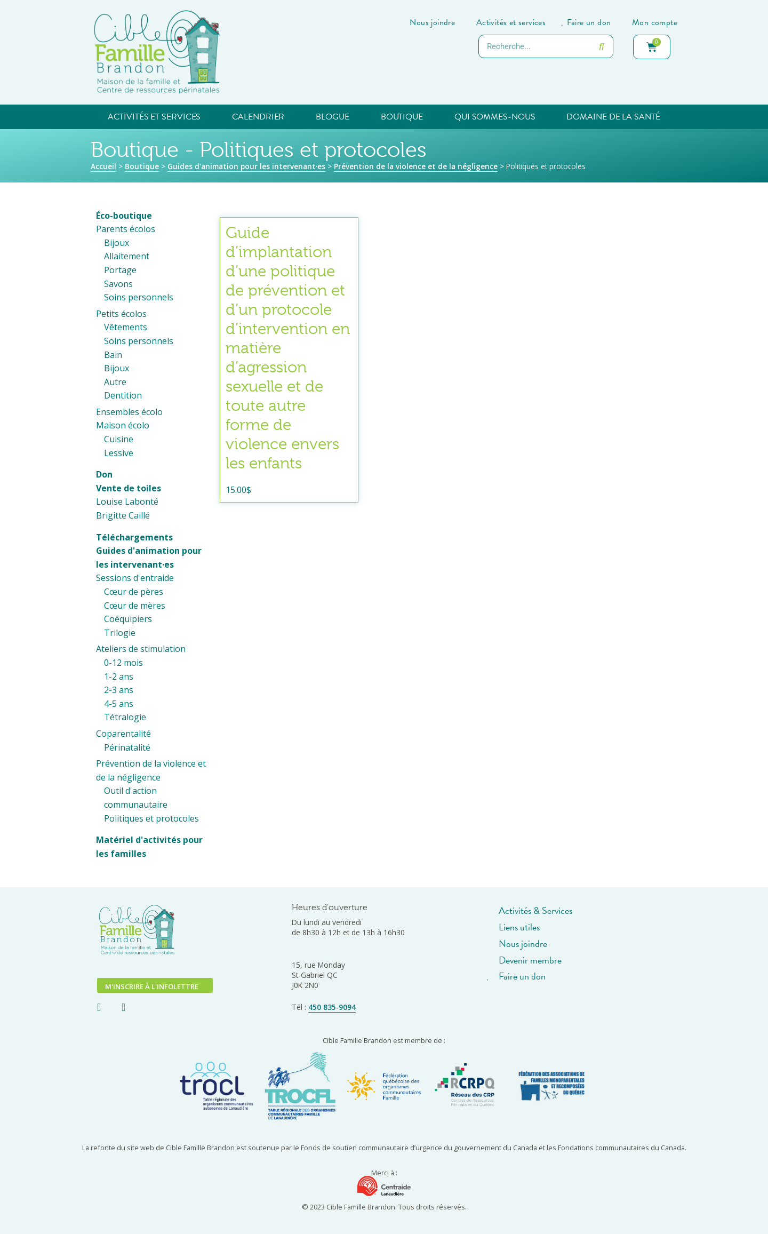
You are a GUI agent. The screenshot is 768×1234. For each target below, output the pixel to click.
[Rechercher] (601, 46)
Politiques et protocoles (151, 818)
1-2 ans (118, 676)
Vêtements (125, 327)
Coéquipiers (128, 619)
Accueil (103, 166)
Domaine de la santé (613, 116)
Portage (120, 270)
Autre (115, 382)
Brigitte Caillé (123, 515)
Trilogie (119, 633)
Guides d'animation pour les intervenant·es (246, 166)
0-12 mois (123, 662)
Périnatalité (127, 747)
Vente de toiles (128, 488)
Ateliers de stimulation (141, 649)
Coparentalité (123, 733)
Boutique (402, 116)
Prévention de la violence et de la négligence (416, 166)
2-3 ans (118, 690)
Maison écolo (122, 425)
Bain (113, 355)
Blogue (332, 116)
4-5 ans (118, 704)
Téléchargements (134, 537)
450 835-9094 (332, 1007)
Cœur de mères (134, 605)
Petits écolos (121, 314)
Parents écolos (125, 229)
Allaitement (126, 256)
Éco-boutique (124, 215)
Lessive (118, 453)
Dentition (123, 395)
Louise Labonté (127, 501)
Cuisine (118, 439)
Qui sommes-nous (494, 116)
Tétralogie (125, 717)
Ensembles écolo (129, 412)
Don (104, 474)
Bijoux (116, 243)
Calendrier (258, 116)
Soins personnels (138, 297)
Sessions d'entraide (135, 578)
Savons (118, 284)
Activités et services (154, 116)
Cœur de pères (133, 592)
